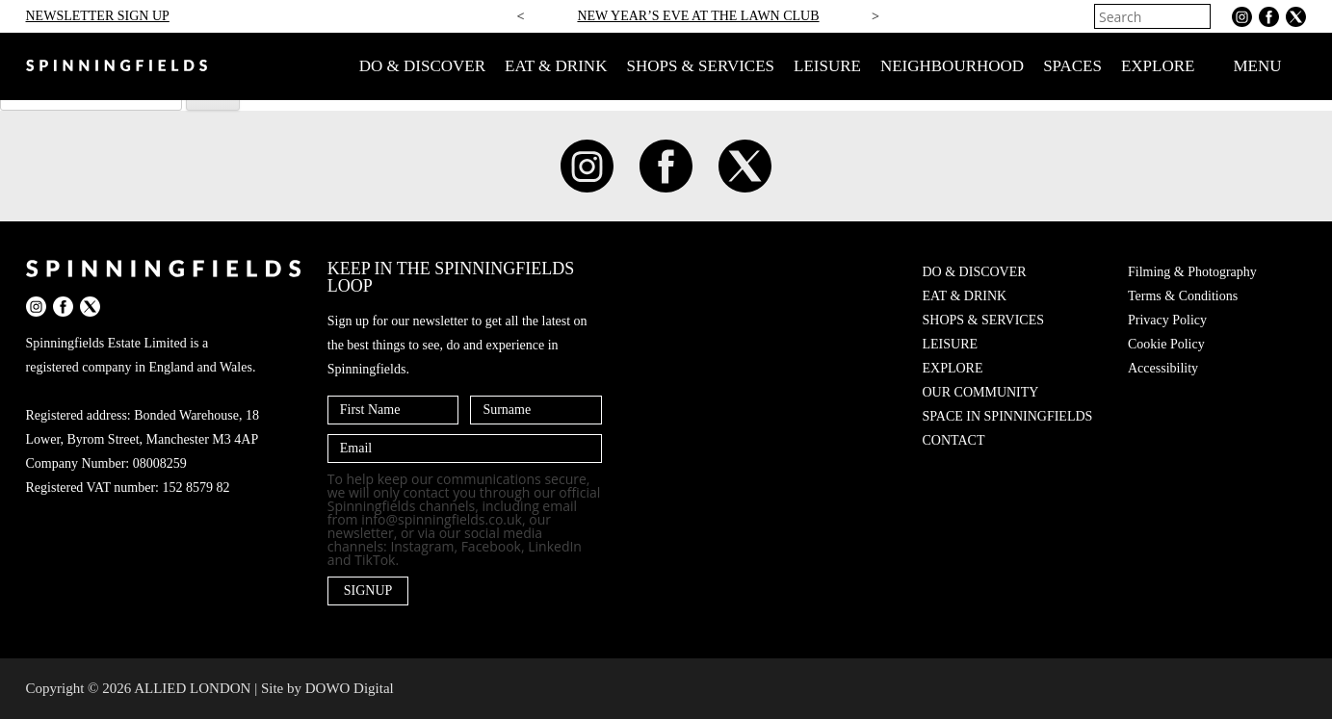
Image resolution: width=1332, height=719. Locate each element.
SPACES (1072, 66)
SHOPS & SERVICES (700, 66)
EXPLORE (1158, 66)
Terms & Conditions (1183, 296)
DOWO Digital (349, 688)
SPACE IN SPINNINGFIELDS (1008, 416)
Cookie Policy (1166, 344)
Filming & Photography (1192, 272)
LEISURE (827, 66)
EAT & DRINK (556, 66)
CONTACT (954, 440)
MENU (1269, 66)
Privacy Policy (1167, 320)
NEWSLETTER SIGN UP (98, 16)
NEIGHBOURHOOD (952, 66)
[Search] (1198, 16)
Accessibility (1163, 368)
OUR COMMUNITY (981, 392)
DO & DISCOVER (422, 66)
